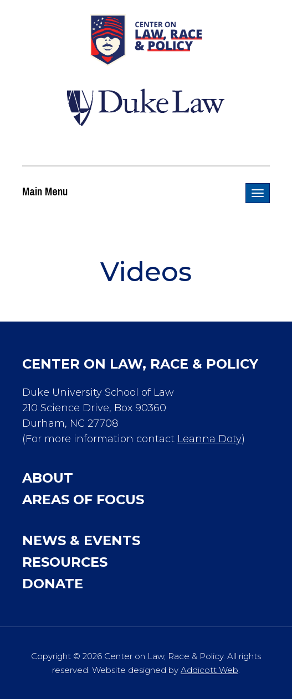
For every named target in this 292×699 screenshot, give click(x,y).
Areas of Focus (83, 499)
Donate (52, 584)
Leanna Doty (209, 439)
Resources (64, 562)
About (47, 478)
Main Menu (45, 191)
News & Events (81, 540)
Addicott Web (209, 670)
